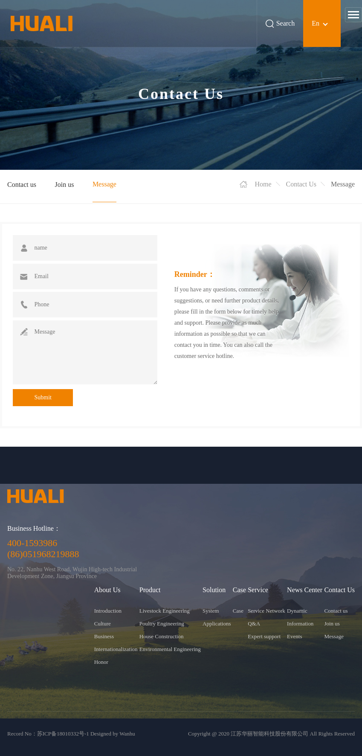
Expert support (264, 636)
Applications (217, 623)
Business (104, 636)
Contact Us (301, 184)
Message (104, 184)
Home (263, 184)
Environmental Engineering (170, 649)
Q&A (254, 623)
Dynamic (297, 611)
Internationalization (116, 649)
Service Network (266, 611)
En (315, 23)
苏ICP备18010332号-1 (63, 733)
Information (300, 623)
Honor (101, 662)
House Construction (161, 636)
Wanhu (127, 733)
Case (238, 611)
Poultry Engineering (161, 623)
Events (294, 636)
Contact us (21, 184)
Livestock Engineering (164, 611)
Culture (102, 623)
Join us (64, 184)
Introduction (108, 611)
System (211, 611)
